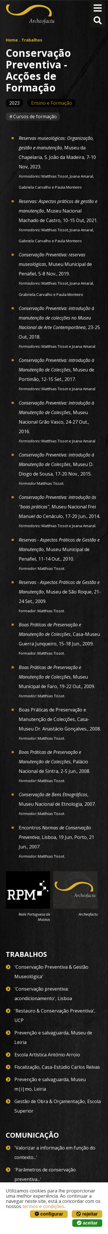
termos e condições (43, 1206)
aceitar (87, 1222)
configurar (49, 1214)
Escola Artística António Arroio (47, 1054)
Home (12, 40)
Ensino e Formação (51, 103)
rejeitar (87, 1214)
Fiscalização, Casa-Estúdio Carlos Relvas (57, 1067)
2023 (14, 103)
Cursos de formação (35, 116)
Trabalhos (31, 40)
